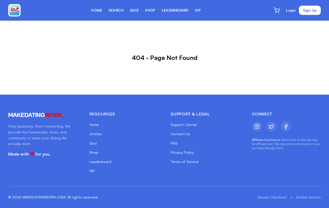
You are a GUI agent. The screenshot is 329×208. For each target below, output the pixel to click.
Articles (95, 134)
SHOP (150, 10)
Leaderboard (100, 161)
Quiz (93, 143)
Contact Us (180, 134)
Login (291, 10)
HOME (96, 10)
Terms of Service (185, 161)
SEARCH (116, 10)
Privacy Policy (182, 152)
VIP (198, 10)
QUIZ (134, 10)
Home (94, 124)
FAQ (174, 143)
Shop (93, 152)
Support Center (184, 124)
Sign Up (310, 10)
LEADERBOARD (175, 10)
